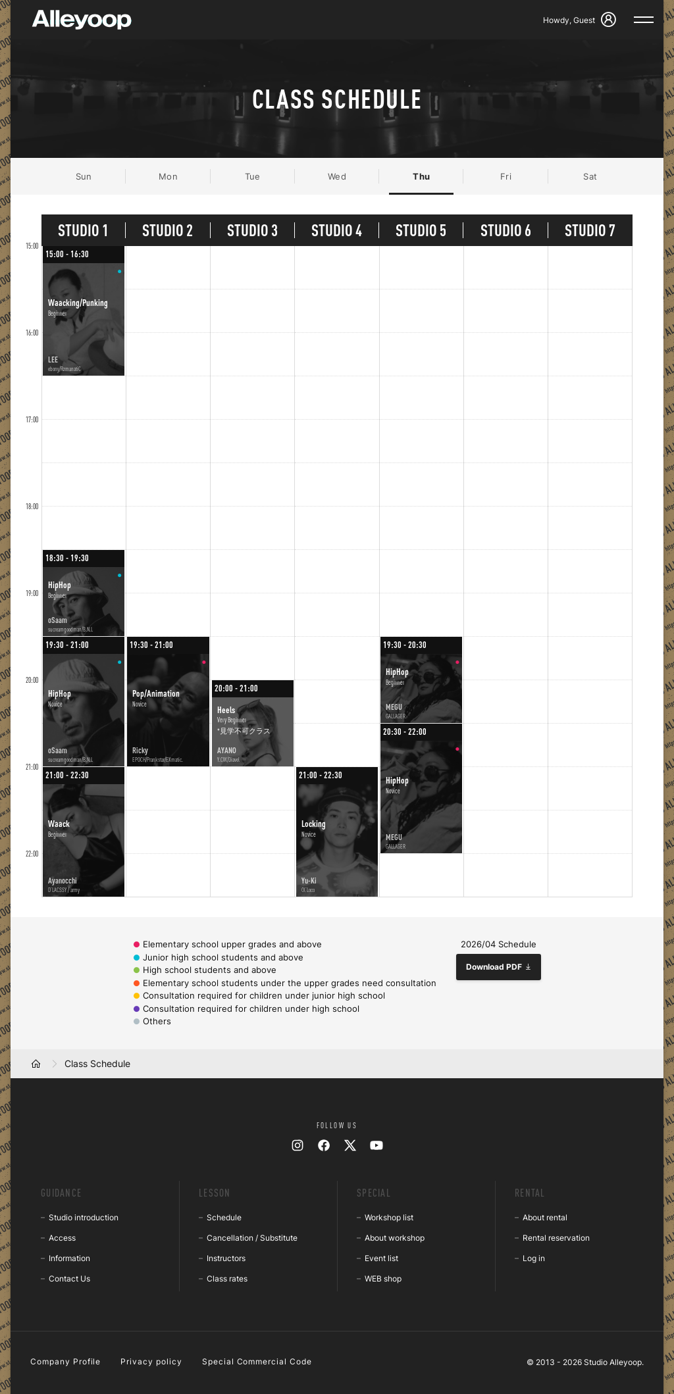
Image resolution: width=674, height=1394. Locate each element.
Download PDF (499, 967)
